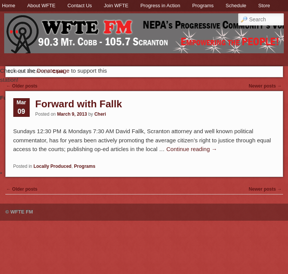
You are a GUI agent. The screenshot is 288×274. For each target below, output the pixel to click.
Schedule (236, 5)
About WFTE (41, 5)
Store (264, 5)
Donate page (53, 70)
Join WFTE (116, 5)
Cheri (100, 114)
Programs (202, 5)
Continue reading (191, 149)
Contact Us (79, 5)
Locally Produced (52, 166)
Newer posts (265, 86)
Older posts (22, 86)
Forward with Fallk (78, 104)
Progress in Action (160, 5)
